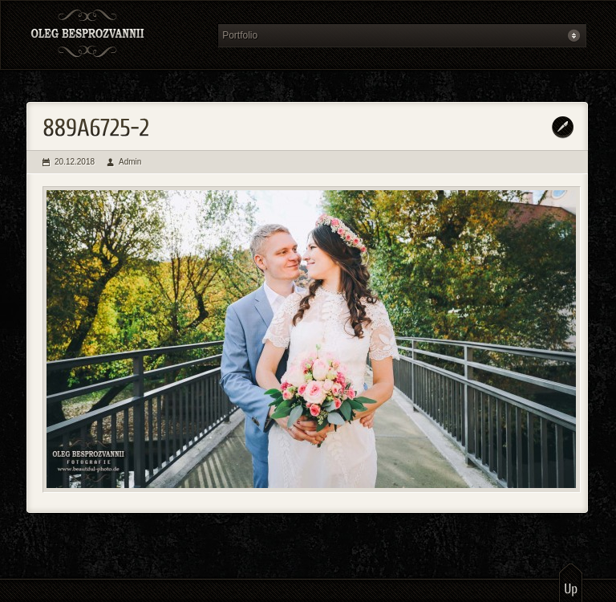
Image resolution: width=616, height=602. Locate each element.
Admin (130, 161)
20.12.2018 (75, 161)
